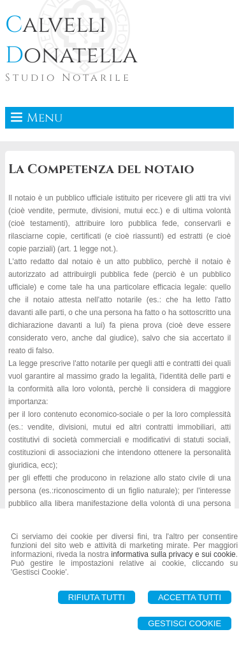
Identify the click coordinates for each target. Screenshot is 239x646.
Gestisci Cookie (184, 623)
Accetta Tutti (189, 597)
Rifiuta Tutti (96, 597)
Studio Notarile (68, 78)
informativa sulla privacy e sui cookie (173, 554)
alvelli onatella (71, 40)
